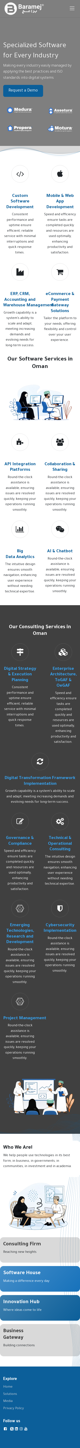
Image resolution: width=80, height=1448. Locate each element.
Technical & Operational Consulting (60, 844)
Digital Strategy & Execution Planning (20, 675)
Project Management (25, 1018)
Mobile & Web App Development (60, 202)
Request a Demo (23, 91)
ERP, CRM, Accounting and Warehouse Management (28, 300)
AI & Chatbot (60, 551)
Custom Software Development (20, 202)
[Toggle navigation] (72, 9)
